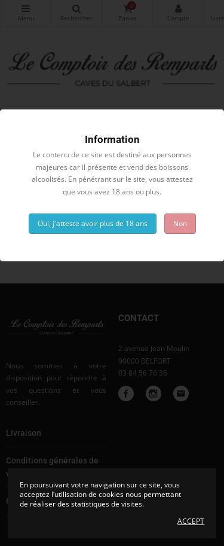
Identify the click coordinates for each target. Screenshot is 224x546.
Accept (190, 521)
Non (180, 223)
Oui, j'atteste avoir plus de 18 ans (93, 223)
